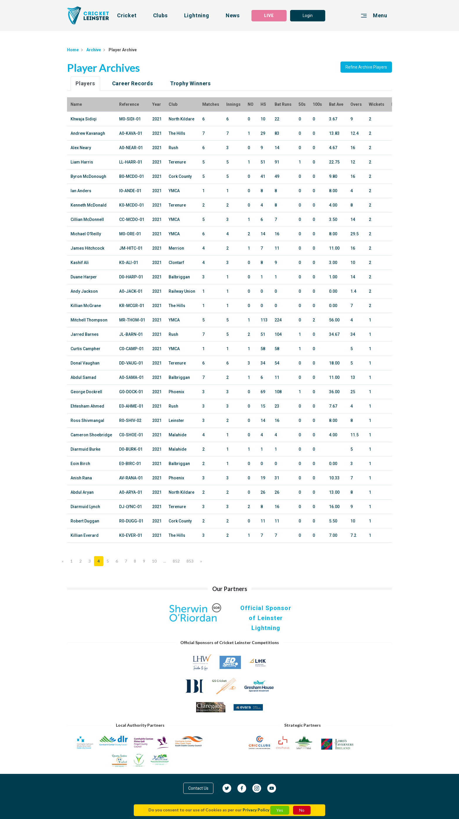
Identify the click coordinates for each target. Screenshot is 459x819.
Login (308, 15)
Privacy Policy (256, 809)
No (301, 810)
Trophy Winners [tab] (190, 83)
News (233, 15)
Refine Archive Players (366, 67)
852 (176, 561)
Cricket (127, 15)
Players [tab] (85, 83)
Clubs (160, 15)
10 (154, 561)
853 (189, 561)
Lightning (196, 15)
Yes (279, 810)
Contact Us (198, 788)
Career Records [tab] (132, 83)
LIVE (269, 15)
